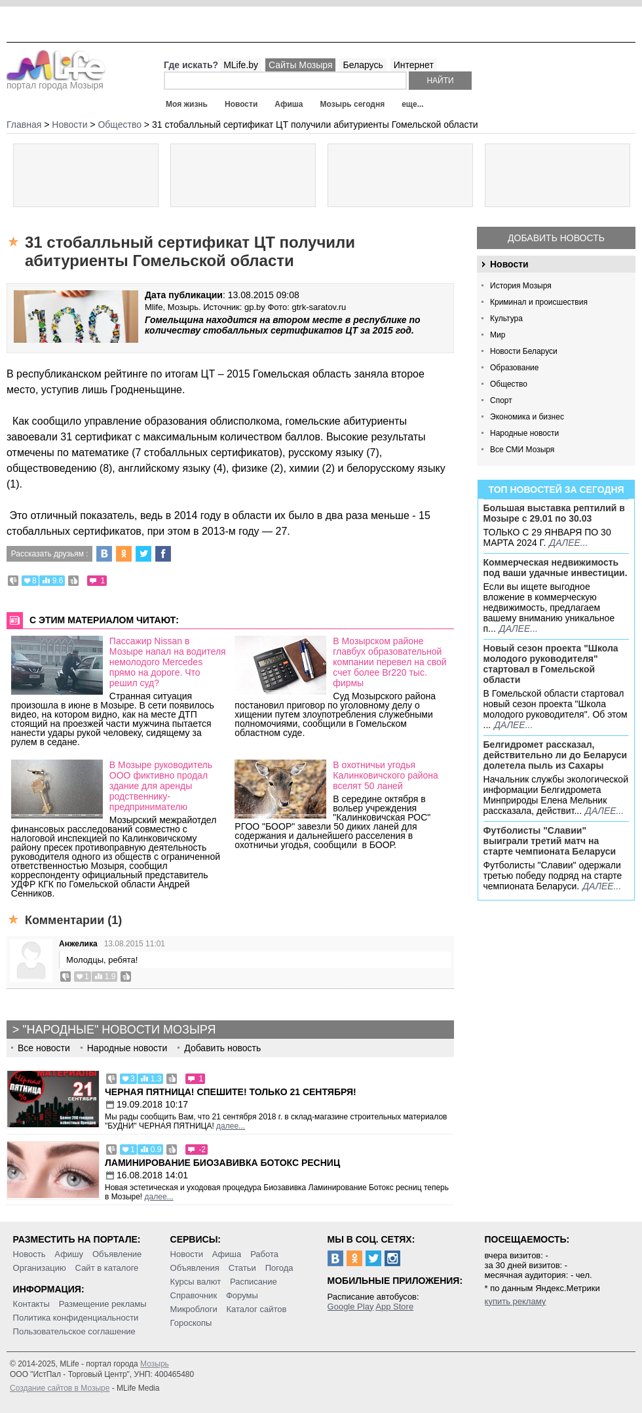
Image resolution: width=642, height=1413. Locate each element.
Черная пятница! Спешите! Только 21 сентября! (230, 1092)
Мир (497, 334)
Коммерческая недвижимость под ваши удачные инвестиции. (555, 567)
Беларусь (363, 65)
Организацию (39, 1268)
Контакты (31, 1304)
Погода (279, 1268)
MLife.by (240, 65)
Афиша (288, 104)
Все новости (44, 1048)
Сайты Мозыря (300, 65)
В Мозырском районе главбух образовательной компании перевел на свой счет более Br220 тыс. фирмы (389, 662)
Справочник (193, 1295)
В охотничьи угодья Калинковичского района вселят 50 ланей (385, 775)
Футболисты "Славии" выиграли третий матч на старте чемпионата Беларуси (549, 841)
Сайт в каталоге (107, 1268)
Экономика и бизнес (527, 416)
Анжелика (78, 943)
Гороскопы (191, 1323)
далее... (568, 542)
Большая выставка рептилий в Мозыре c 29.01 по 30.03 (554, 513)
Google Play (351, 1306)
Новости (241, 104)
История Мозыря (521, 285)
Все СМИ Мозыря (522, 449)
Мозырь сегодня (352, 104)
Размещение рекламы (103, 1304)
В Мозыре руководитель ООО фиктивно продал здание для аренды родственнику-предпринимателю (160, 786)
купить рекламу (515, 1301)
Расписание (253, 1282)
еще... (412, 104)
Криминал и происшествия (539, 302)
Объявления (194, 1268)
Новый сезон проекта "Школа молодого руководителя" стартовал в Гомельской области (550, 664)
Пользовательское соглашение (74, 1331)
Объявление (117, 1254)
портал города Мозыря (56, 81)
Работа (264, 1254)
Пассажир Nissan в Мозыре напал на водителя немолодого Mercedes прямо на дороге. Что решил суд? (167, 662)
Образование (514, 367)
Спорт (501, 400)
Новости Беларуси (523, 351)
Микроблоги (193, 1309)
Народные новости (524, 433)
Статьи (242, 1268)
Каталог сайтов (257, 1309)
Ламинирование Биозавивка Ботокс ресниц (222, 1162)
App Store (394, 1306)
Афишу (68, 1254)
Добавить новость (556, 238)
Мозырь (154, 1363)
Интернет (414, 65)
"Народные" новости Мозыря (119, 1029)
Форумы (242, 1295)
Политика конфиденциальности (76, 1318)
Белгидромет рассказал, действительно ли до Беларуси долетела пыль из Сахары (555, 755)
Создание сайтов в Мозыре (59, 1388)
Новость (29, 1254)
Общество (508, 384)
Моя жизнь (187, 104)
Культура (506, 318)
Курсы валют (195, 1282)
